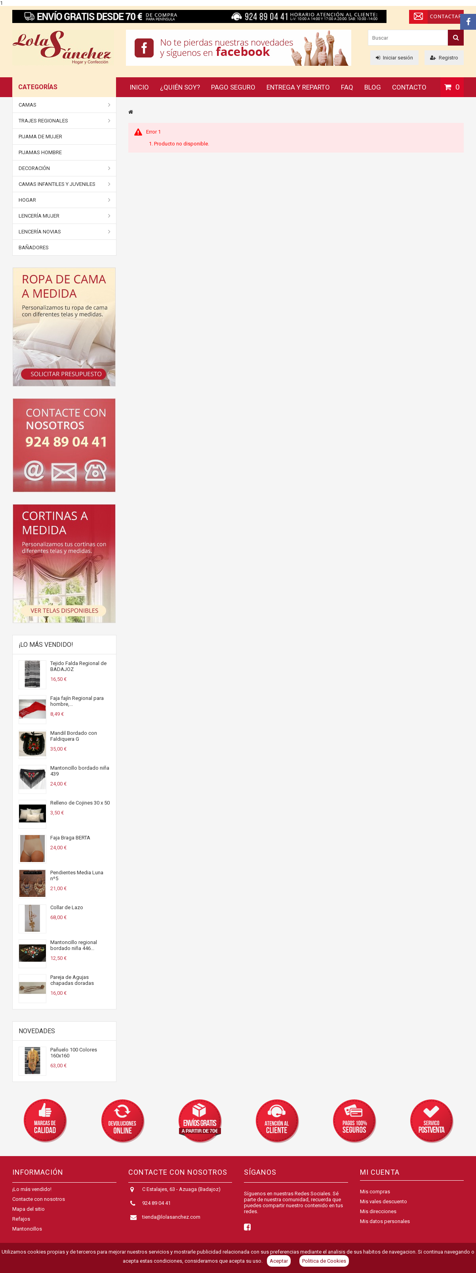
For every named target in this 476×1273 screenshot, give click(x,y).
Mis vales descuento (383, 1201)
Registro (444, 58)
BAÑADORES (34, 247)
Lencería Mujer (64, 216)
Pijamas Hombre (40, 152)
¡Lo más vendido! (46, 644)
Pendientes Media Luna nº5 (76, 875)
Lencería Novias (64, 232)
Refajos (21, 1223)
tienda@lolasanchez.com (171, 1221)
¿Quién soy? (180, 87)
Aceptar (279, 1261)
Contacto (409, 87)
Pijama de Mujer (40, 137)
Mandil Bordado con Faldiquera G (73, 736)
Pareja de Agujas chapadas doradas (72, 980)
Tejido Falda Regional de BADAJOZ (78, 666)
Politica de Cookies (324, 1261)
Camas (64, 105)
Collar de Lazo (66, 907)
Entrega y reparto (298, 87)
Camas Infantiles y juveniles (64, 184)
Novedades (37, 1031)
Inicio (139, 87)
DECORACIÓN (64, 168)
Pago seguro (233, 87)
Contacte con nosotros (38, 1203)
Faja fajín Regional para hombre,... (77, 701)
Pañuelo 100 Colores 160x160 (73, 1053)
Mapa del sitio (28, 1213)
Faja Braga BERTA (70, 838)
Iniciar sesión (394, 58)
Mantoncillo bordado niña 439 (79, 771)
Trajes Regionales (64, 121)
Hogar (64, 200)
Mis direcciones (378, 1211)
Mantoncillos (27, 1233)
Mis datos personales (385, 1221)
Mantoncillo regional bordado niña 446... (73, 945)
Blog (372, 87)
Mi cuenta (380, 1172)
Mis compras (375, 1192)
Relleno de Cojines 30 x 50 (80, 803)
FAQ (347, 87)
